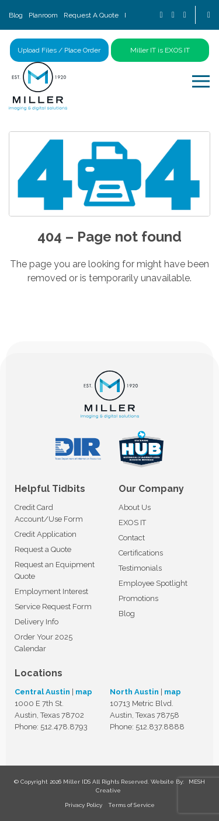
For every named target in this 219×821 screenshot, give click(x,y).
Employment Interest (51, 591)
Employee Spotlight (153, 583)
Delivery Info (36, 621)
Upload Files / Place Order (59, 50)
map (83, 691)
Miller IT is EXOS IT (160, 50)
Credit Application (46, 534)
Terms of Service (131, 805)
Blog (16, 15)
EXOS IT (132, 522)
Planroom (43, 15)
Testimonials (140, 568)
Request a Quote (43, 549)
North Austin (134, 691)
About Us (135, 507)
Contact (132, 537)
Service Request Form (53, 606)
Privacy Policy (83, 805)
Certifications (141, 553)
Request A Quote (91, 15)
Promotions (138, 598)
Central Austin (42, 691)
